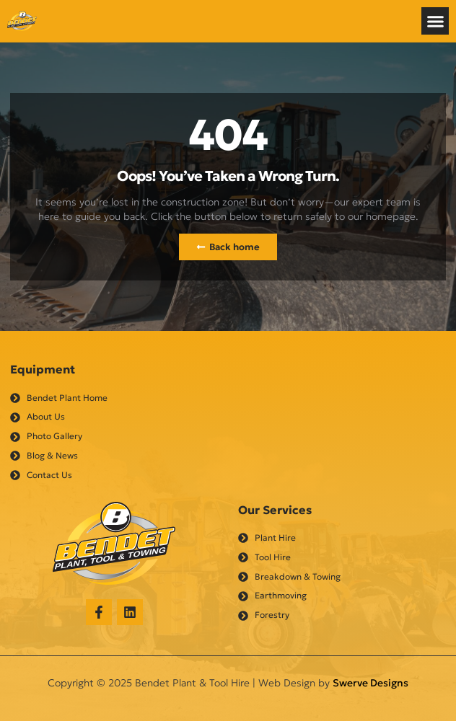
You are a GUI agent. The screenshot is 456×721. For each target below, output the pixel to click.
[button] (435, 21)
